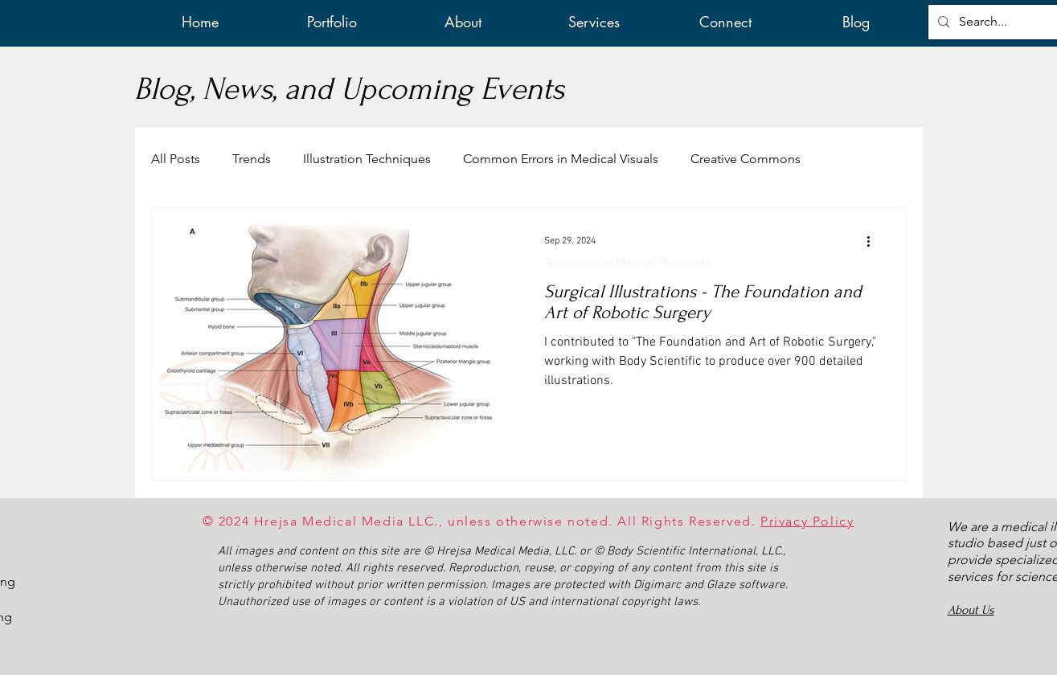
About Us (971, 610)
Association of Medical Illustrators (627, 262)
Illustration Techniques (367, 158)
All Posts (175, 158)
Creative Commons (745, 158)
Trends (251, 158)
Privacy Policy (807, 521)
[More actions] (874, 241)
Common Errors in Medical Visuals (560, 158)
